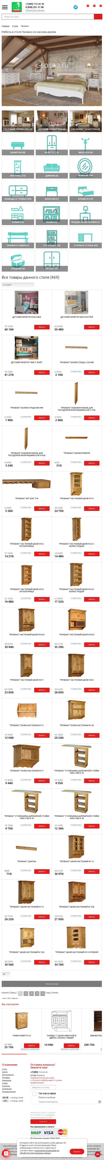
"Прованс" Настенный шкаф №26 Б (26, 634)
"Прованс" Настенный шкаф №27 (27, 680)
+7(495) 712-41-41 (35, 4)
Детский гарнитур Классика (26, 317)
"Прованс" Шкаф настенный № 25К (26, 952)
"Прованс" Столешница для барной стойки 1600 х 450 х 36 (26, 817)
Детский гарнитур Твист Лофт (26, 362)
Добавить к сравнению (30, 1049)
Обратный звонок (35, 10)
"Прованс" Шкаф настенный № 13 (27, 907)
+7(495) (34, 1072)
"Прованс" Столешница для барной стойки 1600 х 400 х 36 (76, 772)
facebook (12, 1107)
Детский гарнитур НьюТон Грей (77, 317)
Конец (55, 992)
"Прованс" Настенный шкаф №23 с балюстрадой (76, 545)
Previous (4, 71)
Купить (42, 327)
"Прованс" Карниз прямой (76, 453)
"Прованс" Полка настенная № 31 (27, 725)
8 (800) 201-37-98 (35, 7)
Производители (9, 1092)
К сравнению (76, 371)
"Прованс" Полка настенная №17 (27, 771)
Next (100, 71)
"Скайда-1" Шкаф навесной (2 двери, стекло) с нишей (61, 1036)
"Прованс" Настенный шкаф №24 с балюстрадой (76, 590)
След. (48, 992)
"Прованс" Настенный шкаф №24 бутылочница (27, 590)
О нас (4, 1069)
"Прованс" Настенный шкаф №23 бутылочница (27, 545)
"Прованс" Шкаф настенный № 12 (77, 861)
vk (5, 1107)
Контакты (6, 1086)
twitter (19, 1107)
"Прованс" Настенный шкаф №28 (76, 680)
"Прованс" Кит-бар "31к (26, 498)
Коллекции (7, 1089)
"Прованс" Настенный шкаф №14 (76, 498)
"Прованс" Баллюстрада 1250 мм (77, 362)
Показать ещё (51, 984)
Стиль (15, 26)
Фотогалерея (8, 1075)
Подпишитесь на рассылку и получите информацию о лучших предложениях (46, 1080)
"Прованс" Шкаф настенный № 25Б (76, 907)
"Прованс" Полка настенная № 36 (77, 725)
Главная (5, 26)
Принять (77, 1152)
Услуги (5, 1072)
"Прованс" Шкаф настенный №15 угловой (76, 952)
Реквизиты (6, 1080)
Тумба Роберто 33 (21, 1035)
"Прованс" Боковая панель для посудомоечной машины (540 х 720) (76, 409)
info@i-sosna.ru (37, 1075)
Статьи (5, 1083)
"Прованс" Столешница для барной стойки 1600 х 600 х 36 (76, 817)
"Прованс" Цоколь (26, 861)
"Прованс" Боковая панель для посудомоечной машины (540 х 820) (26, 454)
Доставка (6, 1077)
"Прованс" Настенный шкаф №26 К (76, 634)
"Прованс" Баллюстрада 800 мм (26, 408)
